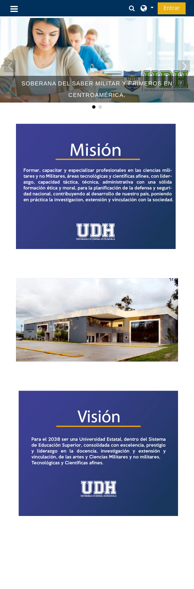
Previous (10, 66)
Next (184, 66)
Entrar (172, 8)
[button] (131, 8)
